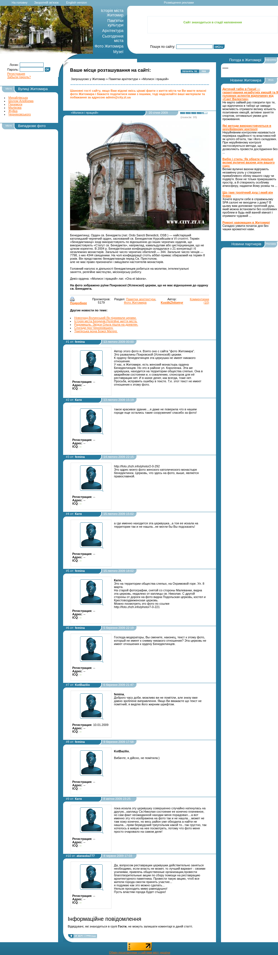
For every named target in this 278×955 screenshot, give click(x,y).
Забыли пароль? (19, 77)
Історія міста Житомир (112, 12)
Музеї (118, 51)
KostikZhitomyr (172, 302)
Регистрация (16, 73)
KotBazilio (82, 684)
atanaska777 (85, 855)
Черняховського (19, 114)
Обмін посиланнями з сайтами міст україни (139, 952)
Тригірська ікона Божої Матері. (96, 331)
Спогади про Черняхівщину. (93, 327)
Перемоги (15, 104)
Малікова (14, 107)
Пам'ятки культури (115, 22)
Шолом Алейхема (20, 101)
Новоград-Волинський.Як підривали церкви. (105, 317)
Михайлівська (18, 97)
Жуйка (13, 111)
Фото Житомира (109, 46)
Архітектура (112, 30)
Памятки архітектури (123, 79)
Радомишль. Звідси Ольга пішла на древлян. (106, 324)
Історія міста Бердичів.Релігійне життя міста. (105, 321)
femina (80, 341)
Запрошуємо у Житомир (88, 79)
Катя (78, 399)
